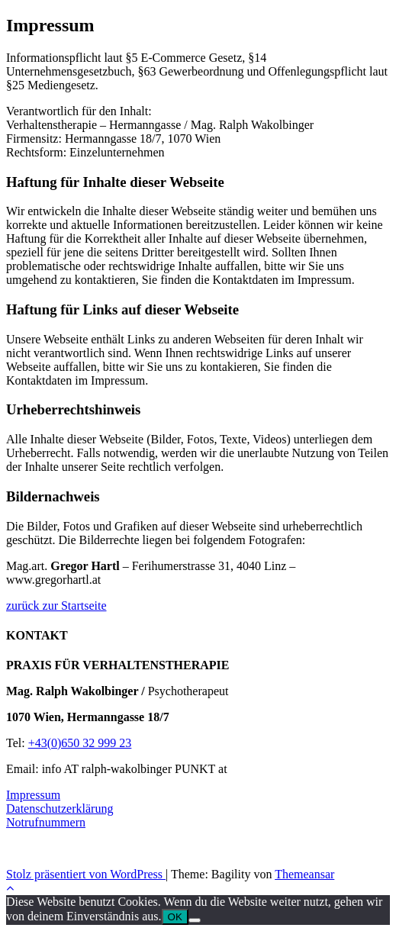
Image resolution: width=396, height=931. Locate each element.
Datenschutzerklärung (59, 808)
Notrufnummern (45, 822)
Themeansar (304, 874)
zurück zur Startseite (56, 605)
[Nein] (194, 920)
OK (175, 917)
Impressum (33, 794)
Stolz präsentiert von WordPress (86, 874)
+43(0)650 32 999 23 (80, 742)
